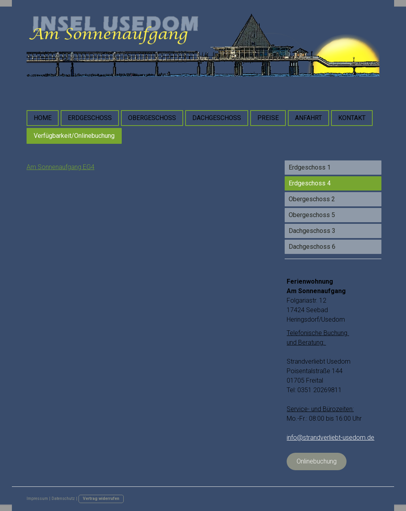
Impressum (37, 498)
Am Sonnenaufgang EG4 (60, 167)
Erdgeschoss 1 (310, 167)
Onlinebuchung (317, 461)
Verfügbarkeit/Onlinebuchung (74, 135)
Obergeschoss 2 (312, 199)
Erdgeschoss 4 (310, 183)
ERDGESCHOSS (90, 118)
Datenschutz (63, 498)
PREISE (268, 118)
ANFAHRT (308, 118)
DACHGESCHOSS (216, 118)
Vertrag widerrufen (101, 498)
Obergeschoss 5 (312, 215)
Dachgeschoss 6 (312, 246)
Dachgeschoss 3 (312, 231)
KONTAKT (352, 118)
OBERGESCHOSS (152, 118)
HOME (43, 118)
